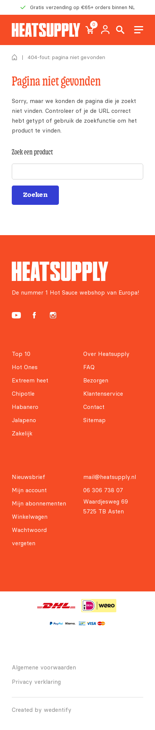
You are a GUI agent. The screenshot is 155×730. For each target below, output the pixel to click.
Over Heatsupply (106, 353)
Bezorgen (95, 380)
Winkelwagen (29, 516)
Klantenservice (103, 393)
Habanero (25, 406)
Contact (93, 406)
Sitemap (94, 420)
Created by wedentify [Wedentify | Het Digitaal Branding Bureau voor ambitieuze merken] (41, 709)
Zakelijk (22, 433)
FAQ (89, 367)
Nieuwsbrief (28, 476)
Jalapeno (24, 420)
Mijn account (29, 490)
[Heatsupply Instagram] (53, 315)
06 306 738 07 (103, 490)
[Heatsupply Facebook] (34, 315)
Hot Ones (25, 367)
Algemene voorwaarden (44, 667)
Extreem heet (30, 380)
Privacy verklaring (36, 681)
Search (120, 29)
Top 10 (21, 353)
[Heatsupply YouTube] (16, 315)
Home (14, 57)
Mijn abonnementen (39, 503)
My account (105, 29)
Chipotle (23, 393)
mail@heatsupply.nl (109, 476)
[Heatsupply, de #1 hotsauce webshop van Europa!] (46, 30)
